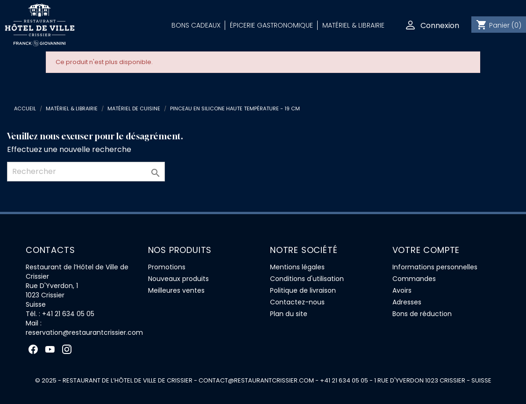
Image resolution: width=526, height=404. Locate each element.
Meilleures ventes (176, 290)
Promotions (166, 267)
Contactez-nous (297, 302)
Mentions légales (297, 267)
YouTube (50, 349)
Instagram (66, 349)
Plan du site (288, 313)
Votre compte (426, 250)
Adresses (406, 302)
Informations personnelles (434, 267)
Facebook (33, 349)
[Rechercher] (86, 171)
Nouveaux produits (178, 278)
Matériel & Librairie (353, 25)
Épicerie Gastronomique (271, 25)
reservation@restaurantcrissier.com (84, 332)
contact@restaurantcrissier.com (256, 380)
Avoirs (402, 290)
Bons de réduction (422, 313)
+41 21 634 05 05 (68, 313)
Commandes (414, 278)
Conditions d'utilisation (307, 278)
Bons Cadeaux (195, 25)
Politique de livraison (303, 290)
